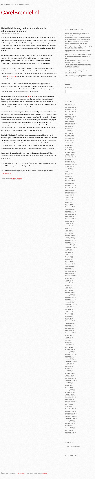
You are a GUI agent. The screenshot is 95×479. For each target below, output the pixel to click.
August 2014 (68, 249)
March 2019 (68, 133)
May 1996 (68, 425)
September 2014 (70, 247)
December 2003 (69, 411)
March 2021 (68, 114)
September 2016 (70, 192)
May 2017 (68, 173)
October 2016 (69, 190)
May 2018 (68, 145)
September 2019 (70, 123)
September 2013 (70, 276)
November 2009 (69, 378)
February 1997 (69, 423)
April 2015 (68, 230)
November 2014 (69, 242)
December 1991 (69, 433)
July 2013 (68, 280)
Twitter (13, 178)
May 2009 (68, 385)
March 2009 (68, 387)
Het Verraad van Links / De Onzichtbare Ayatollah (15, 4)
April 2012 (68, 316)
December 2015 (69, 211)
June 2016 (68, 200)
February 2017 (69, 181)
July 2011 (68, 337)
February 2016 (69, 207)
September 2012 (70, 304)
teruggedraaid (11, 76)
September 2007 (70, 402)
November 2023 (69, 109)
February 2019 (69, 135)
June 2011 (68, 340)
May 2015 (68, 228)
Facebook (19, 178)
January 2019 (69, 138)
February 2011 (69, 349)
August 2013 (68, 278)
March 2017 (68, 178)
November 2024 (69, 107)
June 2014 (68, 254)
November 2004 (69, 409)
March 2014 (68, 261)
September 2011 (70, 333)
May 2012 (68, 314)
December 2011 (69, 325)
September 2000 (70, 416)
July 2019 (68, 126)
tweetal (3, 173)
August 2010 (68, 364)
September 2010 (70, 361)
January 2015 (69, 238)
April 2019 (68, 131)
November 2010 (69, 356)
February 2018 (69, 152)
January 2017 (69, 183)
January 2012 (69, 323)
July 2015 (68, 223)
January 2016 (69, 209)
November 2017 (69, 159)
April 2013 (68, 287)
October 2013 (69, 273)
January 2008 (69, 394)
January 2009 (69, 390)
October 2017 (69, 162)
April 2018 (68, 147)
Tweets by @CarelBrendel (72, 446)
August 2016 (68, 195)
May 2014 (68, 257)
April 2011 (68, 345)
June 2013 (68, 283)
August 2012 (68, 307)
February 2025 (69, 105)
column (29, 96)
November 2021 (69, 112)
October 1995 (69, 428)
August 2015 (68, 221)
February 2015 (69, 235)
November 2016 (69, 188)
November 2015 (69, 214)
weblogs (8, 173)
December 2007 (69, 397)
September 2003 (70, 413)
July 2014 (68, 252)
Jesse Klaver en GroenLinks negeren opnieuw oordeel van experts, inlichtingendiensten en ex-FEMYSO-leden (78, 71)
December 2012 (69, 297)
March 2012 (68, 318)
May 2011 (68, 342)
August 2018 (68, 140)
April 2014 (68, 259)
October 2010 (69, 359)
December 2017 (69, 157)
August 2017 (68, 166)
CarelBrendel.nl (20, 12)
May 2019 (68, 128)
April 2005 (68, 406)
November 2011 (69, 328)
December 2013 (69, 269)
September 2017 (70, 164)
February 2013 (69, 292)
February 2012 (69, 321)
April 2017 (68, 176)
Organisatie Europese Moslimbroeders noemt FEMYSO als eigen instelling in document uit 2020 (78, 56)
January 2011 (69, 352)
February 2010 (69, 373)
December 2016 (69, 185)
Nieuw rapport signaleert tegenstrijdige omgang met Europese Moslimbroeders (78, 47)
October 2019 (69, 121)
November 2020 (69, 116)
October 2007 (69, 399)
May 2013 (68, 285)
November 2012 (69, 299)
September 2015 (70, 219)
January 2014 (69, 266)
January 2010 (69, 375)
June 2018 (68, 143)
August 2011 (68, 335)
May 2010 (68, 368)
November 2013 (69, 271)
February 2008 (69, 392)
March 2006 (68, 404)
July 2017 (68, 169)
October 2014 (69, 245)
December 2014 (69, 240)
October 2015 (69, 216)
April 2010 (68, 371)
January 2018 (69, 154)
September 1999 (70, 418)
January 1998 (69, 421)
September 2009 (70, 380)
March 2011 (68, 347)
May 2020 (68, 119)
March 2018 (68, 150)
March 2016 (68, 204)
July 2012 (68, 309)
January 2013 (69, 295)
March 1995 (68, 430)
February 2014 (69, 264)
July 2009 (68, 383)
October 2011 (69, 330)
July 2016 (68, 197)
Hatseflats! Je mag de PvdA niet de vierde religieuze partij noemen (23, 29)
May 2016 (68, 202)
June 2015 (68, 226)
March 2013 (68, 290)
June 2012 (68, 311)
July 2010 (68, 366)
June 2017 (68, 171)
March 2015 (68, 233)
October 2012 (69, 302)
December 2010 (69, 354)
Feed (45, 473)
